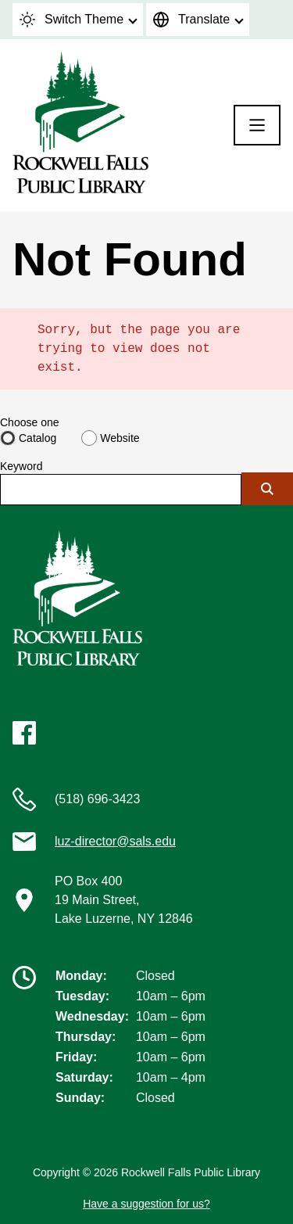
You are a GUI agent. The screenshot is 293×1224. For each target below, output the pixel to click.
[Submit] (267, 488)
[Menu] (257, 125)
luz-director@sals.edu (115, 841)
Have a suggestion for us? (146, 1203)
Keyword (21, 466)
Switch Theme (71, 19)
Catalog (37, 438)
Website (119, 438)
